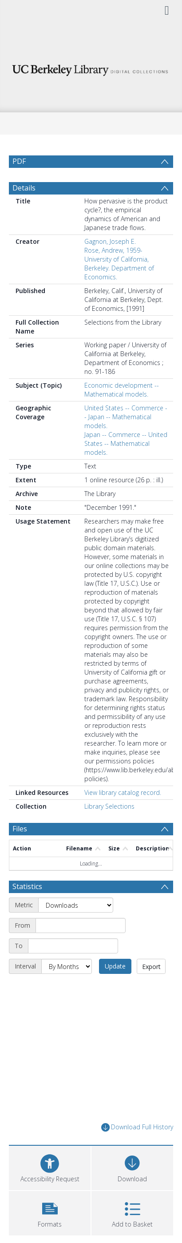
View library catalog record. (122, 792)
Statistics (27, 886)
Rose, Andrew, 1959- (113, 250)
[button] (50, 1212)
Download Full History (137, 1127)
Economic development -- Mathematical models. (121, 389)
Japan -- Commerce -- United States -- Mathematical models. (125, 443)
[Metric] (75, 905)
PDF (19, 161)
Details (24, 188)
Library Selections (109, 806)
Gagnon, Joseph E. (110, 241)
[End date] (73, 945)
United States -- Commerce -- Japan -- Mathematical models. (125, 417)
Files (19, 829)
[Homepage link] (91, 67)
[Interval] (66, 966)
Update (115, 966)
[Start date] (81, 925)
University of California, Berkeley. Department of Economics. (119, 268)
